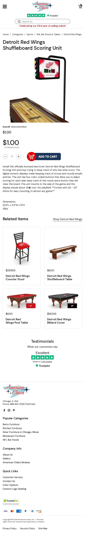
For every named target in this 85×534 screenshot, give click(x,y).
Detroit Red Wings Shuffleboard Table (59, 277)
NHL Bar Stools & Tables (48, 34)
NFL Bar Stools (11, 440)
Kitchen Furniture (12, 428)
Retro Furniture (11, 424)
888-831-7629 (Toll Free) (22, 404)
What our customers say (42, 346)
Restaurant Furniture (14, 436)
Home (6, 34)
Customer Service (13, 477)
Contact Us (9, 481)
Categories (17, 34)
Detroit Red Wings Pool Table (17, 321)
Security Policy (27, 528)
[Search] (45, 21)
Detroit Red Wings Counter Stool (18, 277)
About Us (8, 455)
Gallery (7, 458)
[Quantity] (12, 156)
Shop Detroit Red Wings (67, 219)
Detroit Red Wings (73, 34)
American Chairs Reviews (16, 462)
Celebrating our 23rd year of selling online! (42, 25)
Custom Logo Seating (14, 489)
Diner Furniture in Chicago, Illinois (21, 432)
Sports (30, 34)
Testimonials (42, 341)
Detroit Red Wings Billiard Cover (59, 321)
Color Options (10, 485)
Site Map (42, 528)
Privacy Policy (10, 528)
